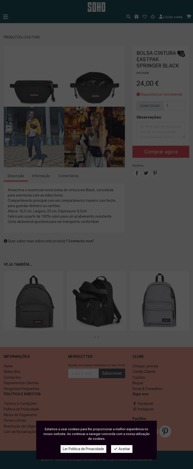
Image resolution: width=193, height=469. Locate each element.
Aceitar (121, 449)
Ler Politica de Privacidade (83, 449)
